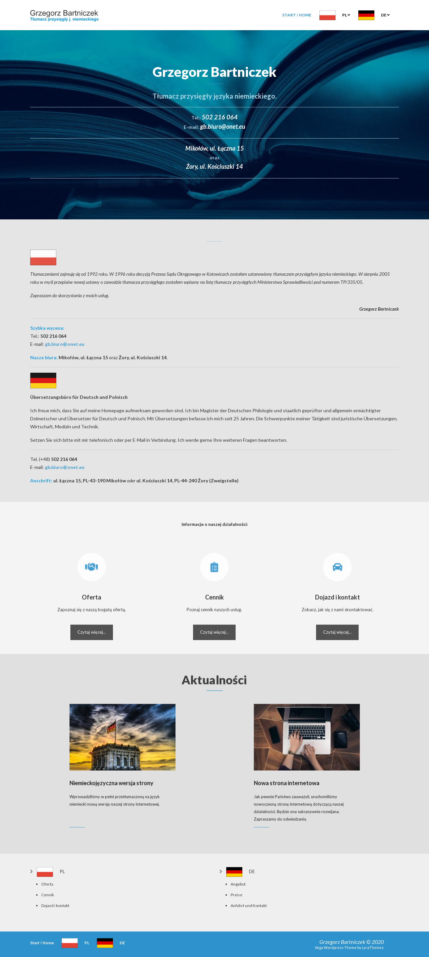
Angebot (238, 884)
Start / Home (296, 14)
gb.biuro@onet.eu (64, 344)
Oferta (47, 884)
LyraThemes (373, 947)
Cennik (47, 894)
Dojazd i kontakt (55, 905)
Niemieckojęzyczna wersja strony (118, 775)
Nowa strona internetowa (299, 775)
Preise (236, 894)
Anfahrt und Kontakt (249, 905)
